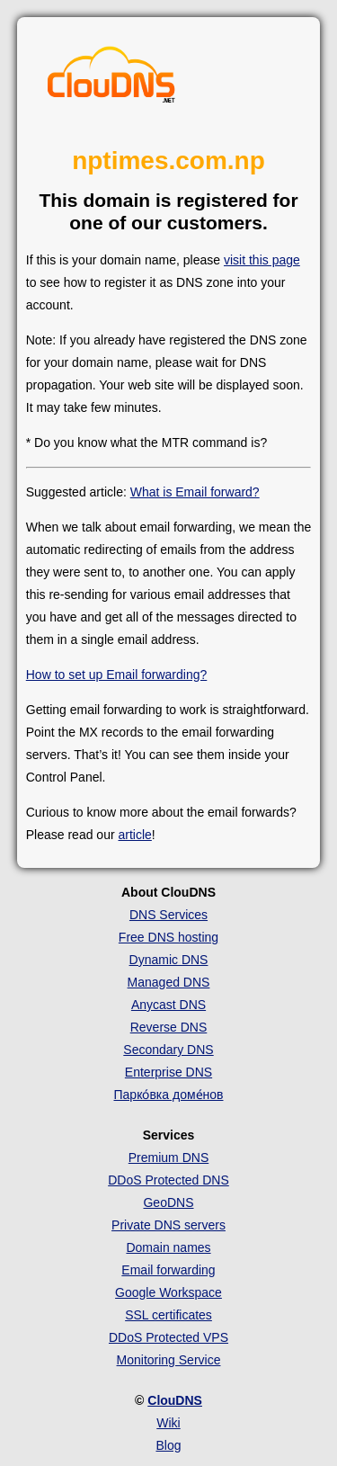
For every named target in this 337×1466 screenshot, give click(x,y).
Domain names (168, 1247)
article (134, 834)
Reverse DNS (169, 1027)
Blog (168, 1445)
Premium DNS (168, 1157)
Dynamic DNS (168, 959)
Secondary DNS (168, 1049)
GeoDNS (168, 1202)
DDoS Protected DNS (168, 1180)
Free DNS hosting (168, 937)
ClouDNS (174, 1400)
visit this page (262, 260)
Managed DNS (169, 982)
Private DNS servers (168, 1225)
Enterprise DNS (168, 1072)
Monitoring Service (169, 1360)
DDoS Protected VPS (168, 1337)
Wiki (168, 1423)
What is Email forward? (195, 492)
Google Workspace (168, 1292)
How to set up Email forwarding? (117, 674)
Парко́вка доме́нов (169, 1094)
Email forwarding (168, 1270)
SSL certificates (168, 1315)
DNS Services (168, 914)
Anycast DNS (168, 1004)
